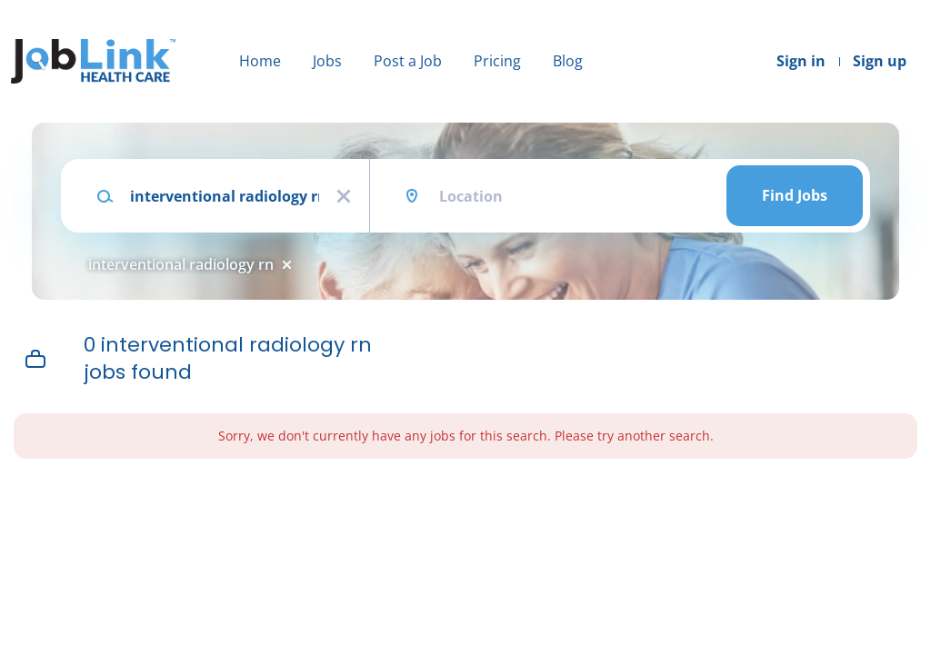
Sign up (879, 61)
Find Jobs (794, 195)
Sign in (801, 61)
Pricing (497, 61)
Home (260, 61)
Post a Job (408, 61)
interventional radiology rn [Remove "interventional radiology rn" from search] (181, 264)
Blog (568, 61)
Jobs (327, 61)
